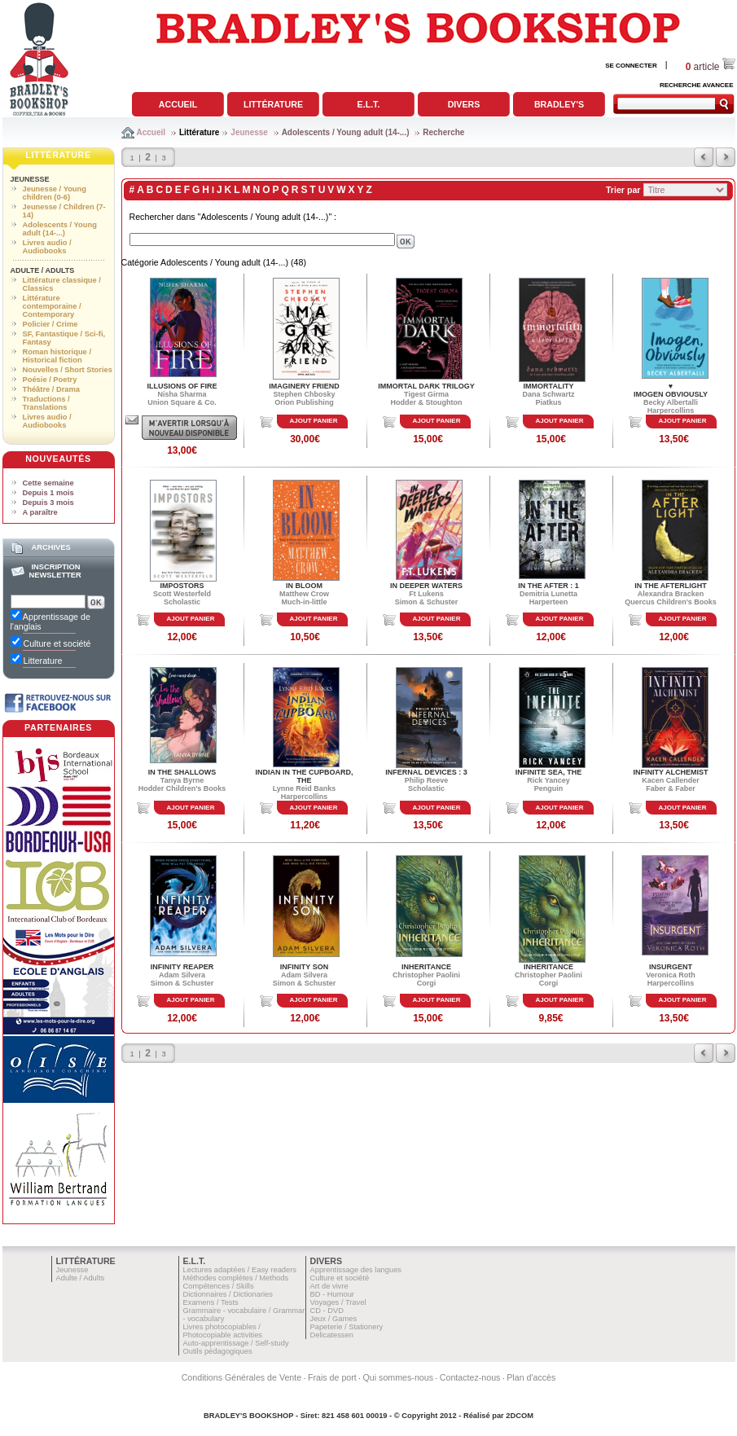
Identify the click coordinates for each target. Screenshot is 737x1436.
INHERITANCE (426, 967)
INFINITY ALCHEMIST (671, 772)
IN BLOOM (304, 586)
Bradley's (559, 104)
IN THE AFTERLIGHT (670, 586)
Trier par (623, 190)
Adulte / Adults (43, 270)
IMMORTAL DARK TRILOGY (426, 386)
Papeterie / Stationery (347, 1327)
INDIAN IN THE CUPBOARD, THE (304, 776)
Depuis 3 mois (48, 502)
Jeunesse (249, 132)
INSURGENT (670, 967)
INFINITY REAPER (182, 967)
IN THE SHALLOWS (182, 772)
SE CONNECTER (631, 65)
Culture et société (340, 1278)
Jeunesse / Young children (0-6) (54, 193)
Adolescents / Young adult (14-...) (346, 132)
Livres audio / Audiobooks (47, 247)
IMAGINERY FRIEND (304, 386)
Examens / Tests (211, 1302)
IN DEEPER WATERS (426, 586)
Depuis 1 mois (48, 493)
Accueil (178, 104)
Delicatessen (331, 1335)
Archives (50, 547)
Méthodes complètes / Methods (236, 1278)
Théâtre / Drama (52, 389)
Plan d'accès (531, 1377)
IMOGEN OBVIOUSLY (671, 394)
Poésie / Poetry (50, 379)
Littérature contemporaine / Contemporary (52, 306)
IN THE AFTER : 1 (548, 586)
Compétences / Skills (218, 1286)
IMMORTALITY (549, 386)
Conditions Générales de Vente (242, 1377)
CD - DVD (327, 1310)
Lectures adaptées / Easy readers (240, 1270)
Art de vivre (329, 1286)
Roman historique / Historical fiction (57, 356)
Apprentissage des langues (356, 1270)
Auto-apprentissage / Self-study (236, 1343)
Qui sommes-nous (398, 1377)
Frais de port (332, 1377)
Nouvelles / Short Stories (67, 370)
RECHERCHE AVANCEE (697, 85)
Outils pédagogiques (217, 1351)
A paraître (40, 512)
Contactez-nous (470, 1377)
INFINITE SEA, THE (548, 772)
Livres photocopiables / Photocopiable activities (223, 1331)
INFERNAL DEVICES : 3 (426, 772)
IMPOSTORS (182, 586)
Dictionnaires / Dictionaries (228, 1294)
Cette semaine (48, 483)
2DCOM (519, 1416)
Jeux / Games (334, 1319)
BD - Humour (332, 1294)
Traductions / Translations (46, 403)
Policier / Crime (50, 324)
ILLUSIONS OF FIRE (182, 386)
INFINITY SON (304, 967)
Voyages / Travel (338, 1302)
